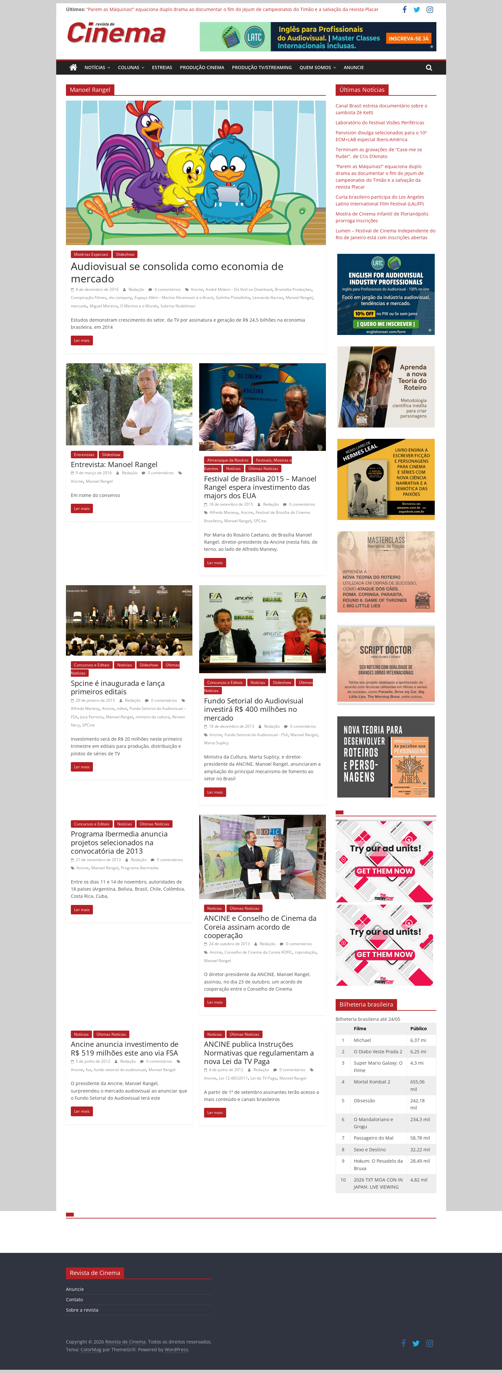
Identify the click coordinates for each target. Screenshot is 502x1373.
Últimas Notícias (263, 468)
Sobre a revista (82, 1310)
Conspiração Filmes (88, 297)
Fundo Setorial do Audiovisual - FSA (256, 734)
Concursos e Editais (91, 665)
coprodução (305, 952)
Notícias (94, 67)
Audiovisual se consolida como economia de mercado (177, 272)
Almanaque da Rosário (227, 460)
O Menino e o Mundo (139, 306)
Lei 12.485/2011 (233, 1078)
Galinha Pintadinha (233, 297)
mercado (79, 306)
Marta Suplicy (216, 743)
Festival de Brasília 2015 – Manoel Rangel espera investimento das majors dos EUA (260, 487)
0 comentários (164, 289)
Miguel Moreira (104, 306)
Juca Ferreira (91, 717)
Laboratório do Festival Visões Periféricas (380, 122)
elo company (120, 297)
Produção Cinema (202, 67)
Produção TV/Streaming (262, 67)
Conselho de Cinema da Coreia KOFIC (258, 952)
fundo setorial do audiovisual (120, 1069)
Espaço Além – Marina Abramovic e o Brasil (174, 297)
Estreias (162, 67)
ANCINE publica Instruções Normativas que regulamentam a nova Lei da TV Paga (259, 1052)
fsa (88, 1069)
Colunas (128, 67)
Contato (74, 1299)
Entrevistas (84, 454)
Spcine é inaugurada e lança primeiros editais (118, 687)
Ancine (197, 289)
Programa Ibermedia (140, 868)
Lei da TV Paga (264, 1078)
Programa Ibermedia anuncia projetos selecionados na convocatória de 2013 (119, 842)
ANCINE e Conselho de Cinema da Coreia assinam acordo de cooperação (260, 926)
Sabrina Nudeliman (178, 306)
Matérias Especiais (91, 254)
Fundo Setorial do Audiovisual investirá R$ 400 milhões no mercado (253, 709)
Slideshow (125, 254)
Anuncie (354, 67)
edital (122, 708)
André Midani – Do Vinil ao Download (239, 289)
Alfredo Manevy (224, 512)
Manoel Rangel (299, 297)
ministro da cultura (152, 717)
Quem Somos (315, 67)
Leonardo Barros (267, 297)
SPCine (260, 521)
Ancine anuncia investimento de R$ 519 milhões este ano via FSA (124, 1048)
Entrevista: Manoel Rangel (114, 464)
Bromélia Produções (293, 289)
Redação (137, 289)
